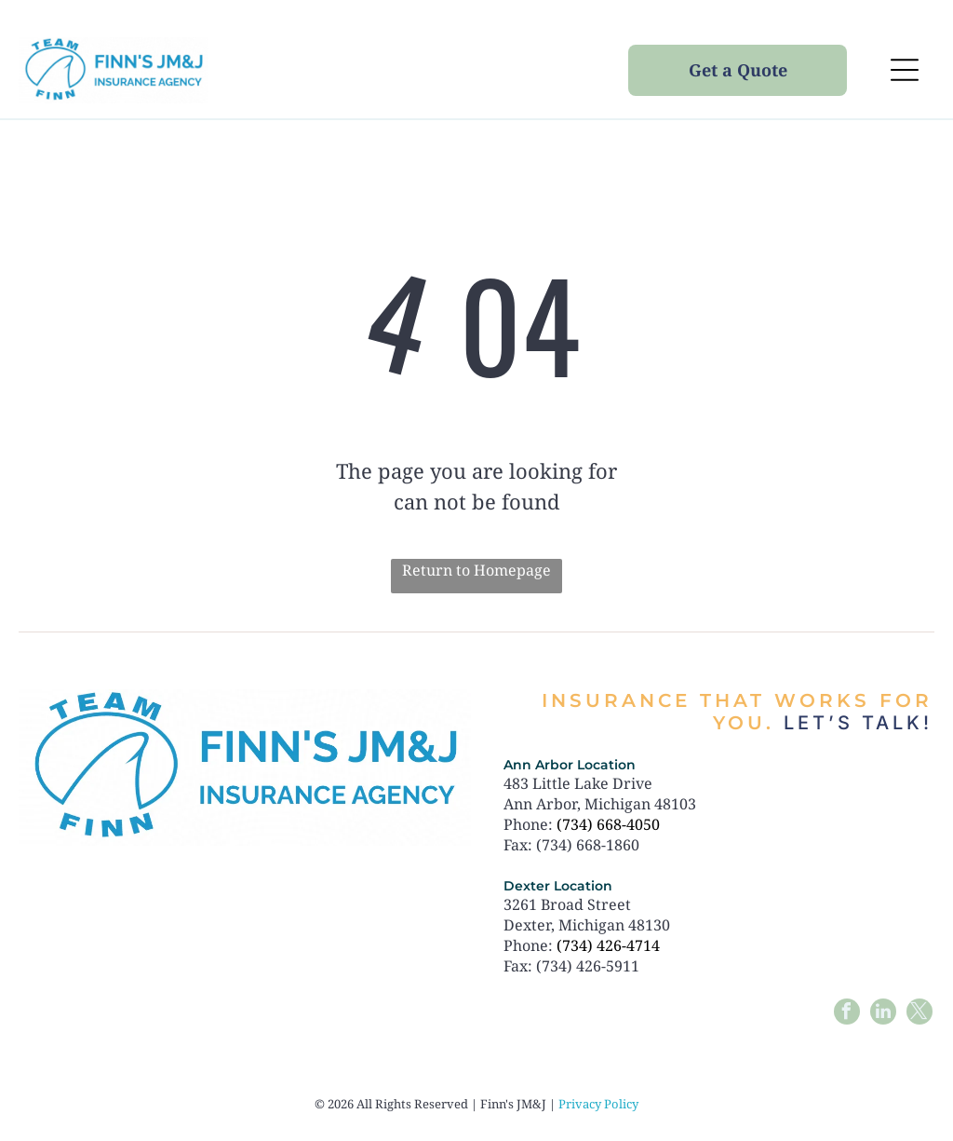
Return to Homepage (476, 570)
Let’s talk (853, 723)
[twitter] (919, 1013)
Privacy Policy (598, 1103)
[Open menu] (905, 70)
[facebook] (847, 1013)
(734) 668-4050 (608, 824)
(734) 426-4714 (608, 945)
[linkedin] (883, 1013)
